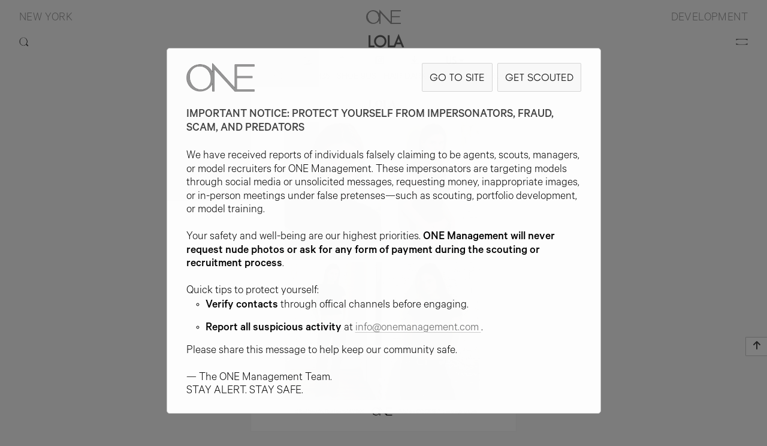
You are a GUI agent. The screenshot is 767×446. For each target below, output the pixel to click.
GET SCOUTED (539, 77)
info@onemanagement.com (418, 328)
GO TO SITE (457, 77)
